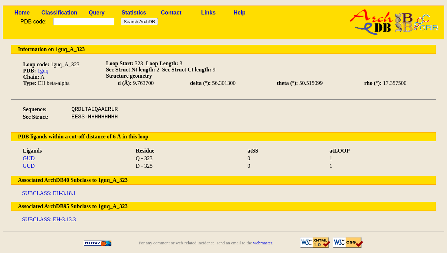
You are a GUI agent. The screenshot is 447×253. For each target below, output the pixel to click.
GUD (29, 158)
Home (22, 13)
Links (208, 13)
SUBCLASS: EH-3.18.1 (49, 193)
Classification (59, 13)
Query (97, 13)
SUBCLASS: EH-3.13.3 (49, 219)
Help (240, 13)
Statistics (134, 13)
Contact (171, 13)
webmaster (262, 243)
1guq (42, 71)
